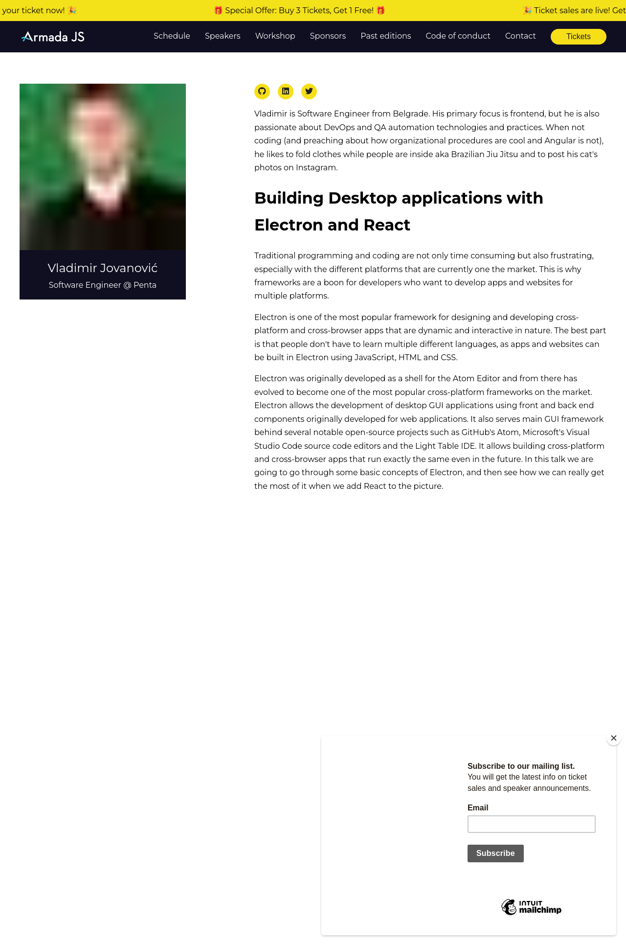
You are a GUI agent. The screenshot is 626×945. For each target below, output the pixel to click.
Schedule (172, 36)
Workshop (275, 36)
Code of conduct (458, 36)
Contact (520, 36)
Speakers (223, 36)
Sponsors (328, 36)
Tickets (578, 36)
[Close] (613, 738)
